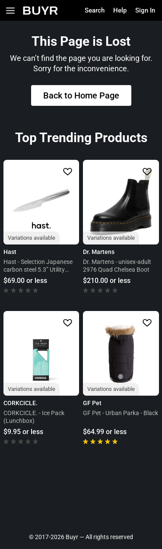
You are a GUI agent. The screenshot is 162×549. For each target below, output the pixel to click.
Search (95, 10)
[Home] (40, 10)
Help (120, 10)
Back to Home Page (81, 95)
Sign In (145, 10)
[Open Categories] (10, 10)
